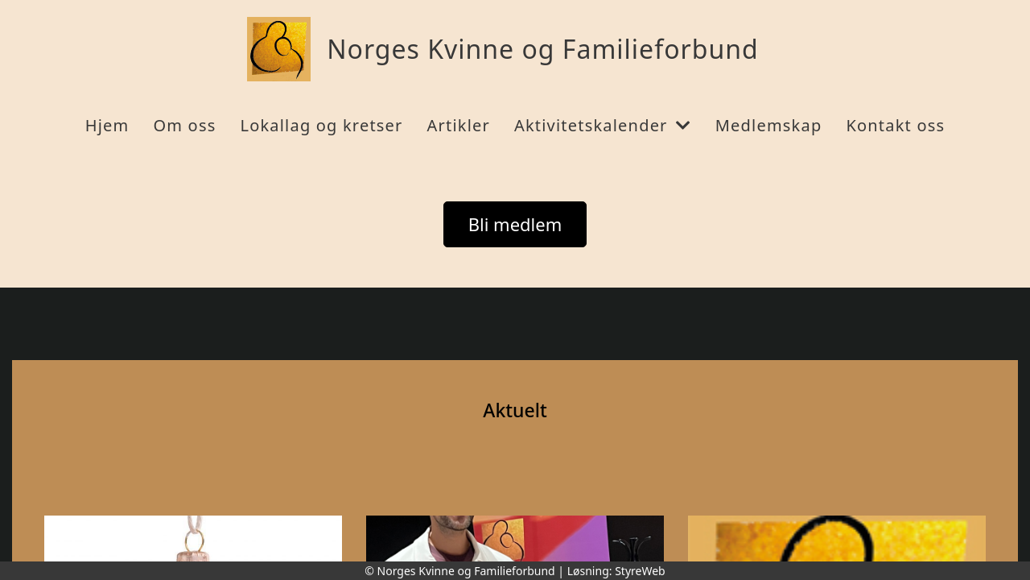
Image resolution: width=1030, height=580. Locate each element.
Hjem (107, 125)
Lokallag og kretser (321, 125)
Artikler (458, 125)
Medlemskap (768, 125)
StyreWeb (640, 570)
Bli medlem (515, 224)
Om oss (184, 125)
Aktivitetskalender (602, 125)
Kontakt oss (895, 125)
